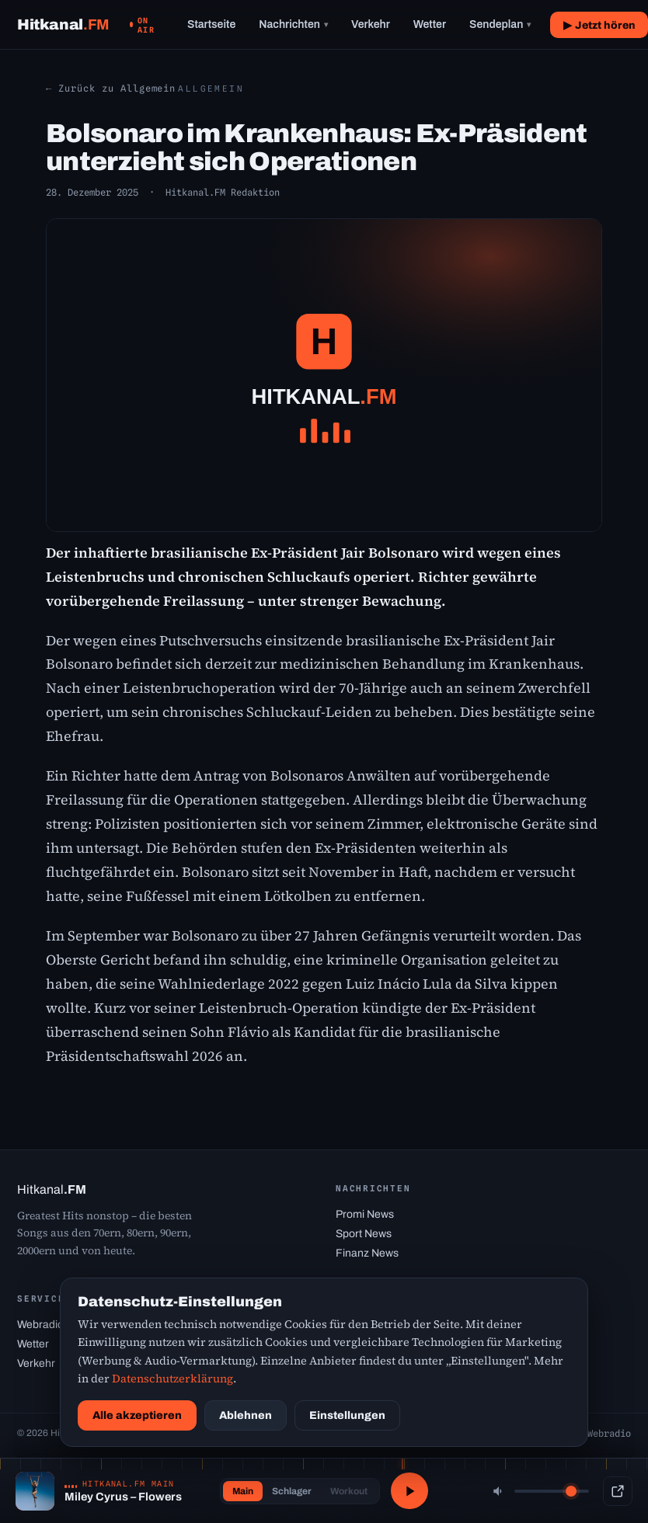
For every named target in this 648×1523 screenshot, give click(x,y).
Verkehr (370, 24)
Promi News (365, 1214)
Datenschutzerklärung (172, 1378)
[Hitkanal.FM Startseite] (63, 24)
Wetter (429, 24)
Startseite (211, 24)
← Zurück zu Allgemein (111, 88)
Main (241, 1491)
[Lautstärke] (551, 1491)
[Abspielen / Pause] (409, 1491)
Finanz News (367, 1253)
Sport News (364, 1234)
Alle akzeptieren (137, 1415)
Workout (347, 1491)
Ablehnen (245, 1415)
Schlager (290, 1491)
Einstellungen (347, 1415)
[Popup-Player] (617, 1491)
